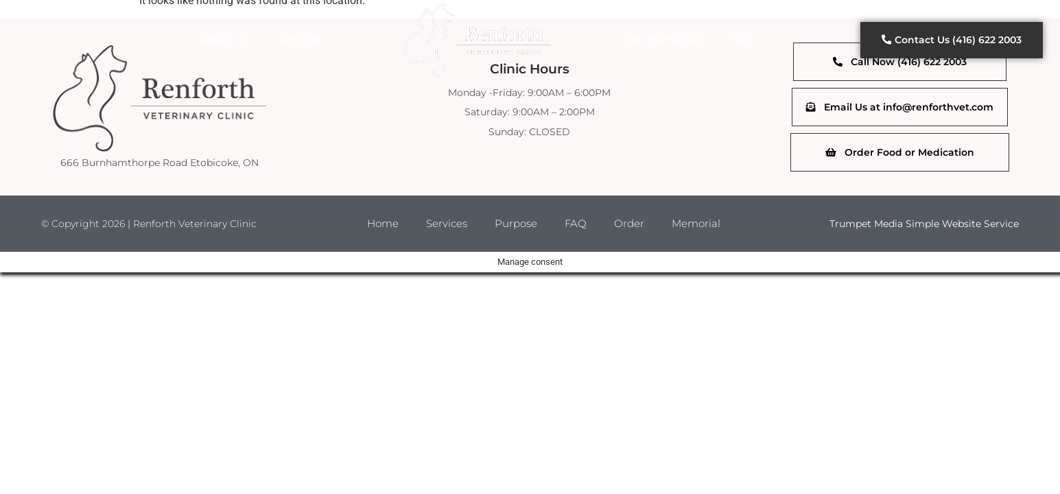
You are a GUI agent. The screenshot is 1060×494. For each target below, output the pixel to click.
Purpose (516, 224)
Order (632, 224)
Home (377, 224)
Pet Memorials (663, 39)
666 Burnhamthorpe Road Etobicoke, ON (159, 162)
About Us (225, 39)
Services (301, 39)
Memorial (701, 224)
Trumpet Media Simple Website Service (924, 225)
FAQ (741, 39)
